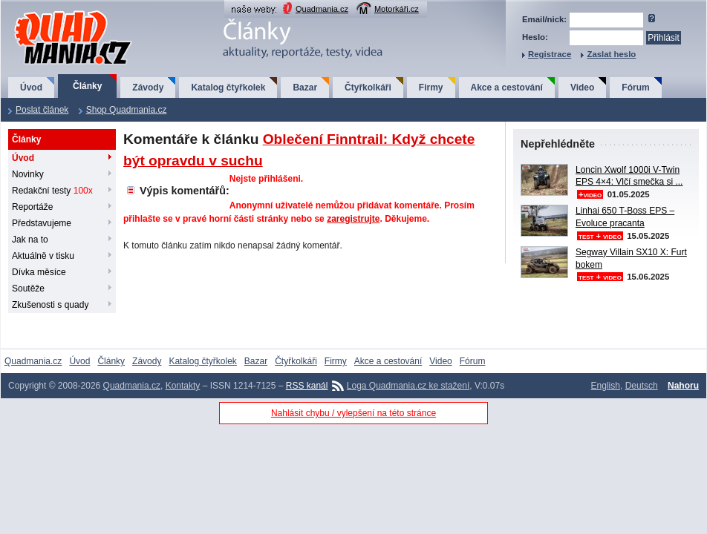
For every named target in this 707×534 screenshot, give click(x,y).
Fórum (635, 87)
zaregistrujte (353, 219)
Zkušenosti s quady (50, 305)
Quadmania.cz (322, 8)
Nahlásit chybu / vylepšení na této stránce (353, 413)
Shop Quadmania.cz (126, 110)
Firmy (431, 87)
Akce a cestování (507, 87)
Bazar (305, 87)
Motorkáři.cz (396, 8)
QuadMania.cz (54, 11)
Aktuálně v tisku (43, 256)
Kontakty (183, 385)
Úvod (31, 87)
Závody (147, 87)
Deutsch (641, 385)
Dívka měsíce (39, 272)
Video (582, 87)
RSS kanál (307, 385)
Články (87, 86)
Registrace (549, 54)
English (605, 385)
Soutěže (28, 288)
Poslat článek (42, 110)
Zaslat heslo (611, 54)
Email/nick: (544, 19)
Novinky (28, 174)
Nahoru (683, 385)
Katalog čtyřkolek (228, 87)
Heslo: (535, 37)
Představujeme (41, 223)
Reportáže (32, 207)
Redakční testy (52, 190)
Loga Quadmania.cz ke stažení (408, 385)
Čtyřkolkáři (368, 87)
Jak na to (30, 239)
